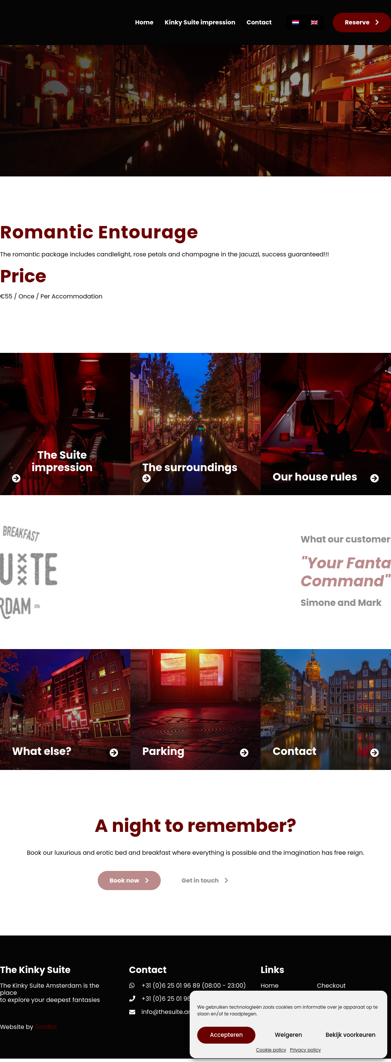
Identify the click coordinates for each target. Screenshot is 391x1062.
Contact (259, 22)
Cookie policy (271, 1050)
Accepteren (226, 1035)
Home (144, 22)
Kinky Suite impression (200, 22)
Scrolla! (46, 1030)
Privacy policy (305, 1050)
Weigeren (288, 1035)
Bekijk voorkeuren (351, 1035)
